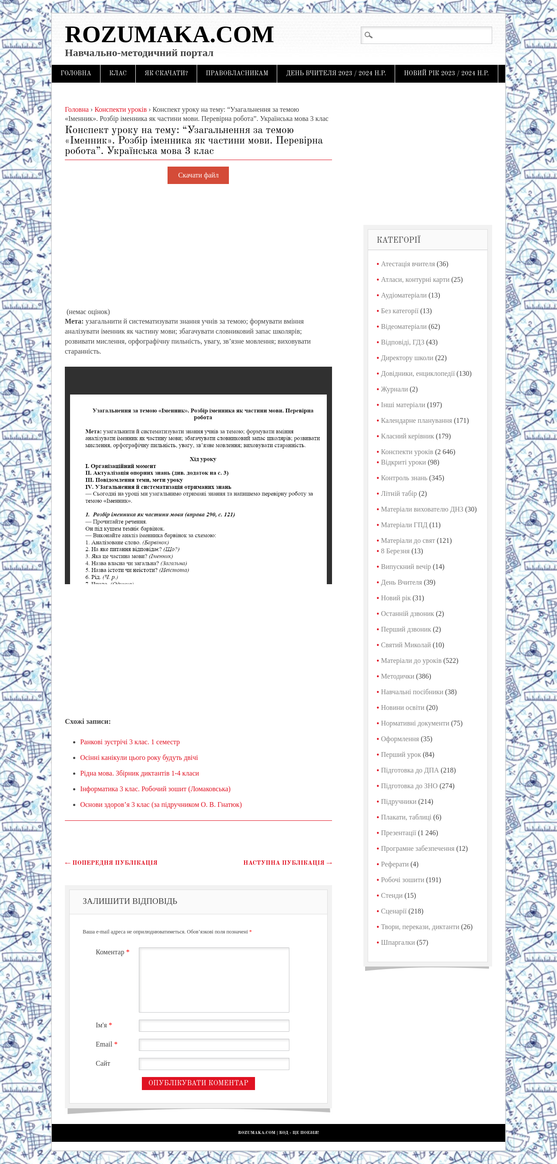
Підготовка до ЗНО (409, 785)
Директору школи (407, 357)
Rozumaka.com (169, 34)
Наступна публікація (287, 863)
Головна (75, 73)
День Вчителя (401, 582)
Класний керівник (407, 436)
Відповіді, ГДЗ (403, 342)
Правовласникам (237, 73)
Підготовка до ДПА (410, 770)
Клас (118, 73)
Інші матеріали (403, 404)
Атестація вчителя (408, 264)
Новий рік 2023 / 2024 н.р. (446, 73)
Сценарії (394, 911)
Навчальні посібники (412, 692)
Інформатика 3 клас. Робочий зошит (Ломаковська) (155, 789)
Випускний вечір (406, 566)
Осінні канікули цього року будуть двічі (139, 757)
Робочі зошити (402, 879)
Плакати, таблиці (406, 817)
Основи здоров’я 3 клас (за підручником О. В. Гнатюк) (161, 804)
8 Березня (395, 551)
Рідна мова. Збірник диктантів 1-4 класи (139, 773)
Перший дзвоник (406, 629)
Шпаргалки (398, 942)
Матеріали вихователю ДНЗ (422, 509)
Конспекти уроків (407, 451)
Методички (398, 676)
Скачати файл (198, 175)
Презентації (398, 832)
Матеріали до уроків (411, 660)
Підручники (398, 801)
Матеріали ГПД (404, 524)
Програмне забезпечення (418, 848)
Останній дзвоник (407, 613)
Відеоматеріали (404, 326)
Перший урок (401, 754)
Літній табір (399, 493)
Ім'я (105, 1025)
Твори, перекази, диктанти (420, 926)
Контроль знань (404, 478)
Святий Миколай (406, 645)
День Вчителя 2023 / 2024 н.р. (336, 73)
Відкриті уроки (403, 462)
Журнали (394, 389)
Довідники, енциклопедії (418, 373)
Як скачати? (166, 73)
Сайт (103, 1063)
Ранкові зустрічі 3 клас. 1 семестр (130, 742)
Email (108, 1044)
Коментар (114, 952)
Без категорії (400, 310)
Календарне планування (416, 420)
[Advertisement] (198, 246)
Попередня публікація (111, 863)
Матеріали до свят (408, 540)
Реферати (395, 864)
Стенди (392, 895)
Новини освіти (403, 707)
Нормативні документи (415, 723)
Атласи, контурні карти (415, 279)
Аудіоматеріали (404, 295)
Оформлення (400, 739)
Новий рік (396, 598)
